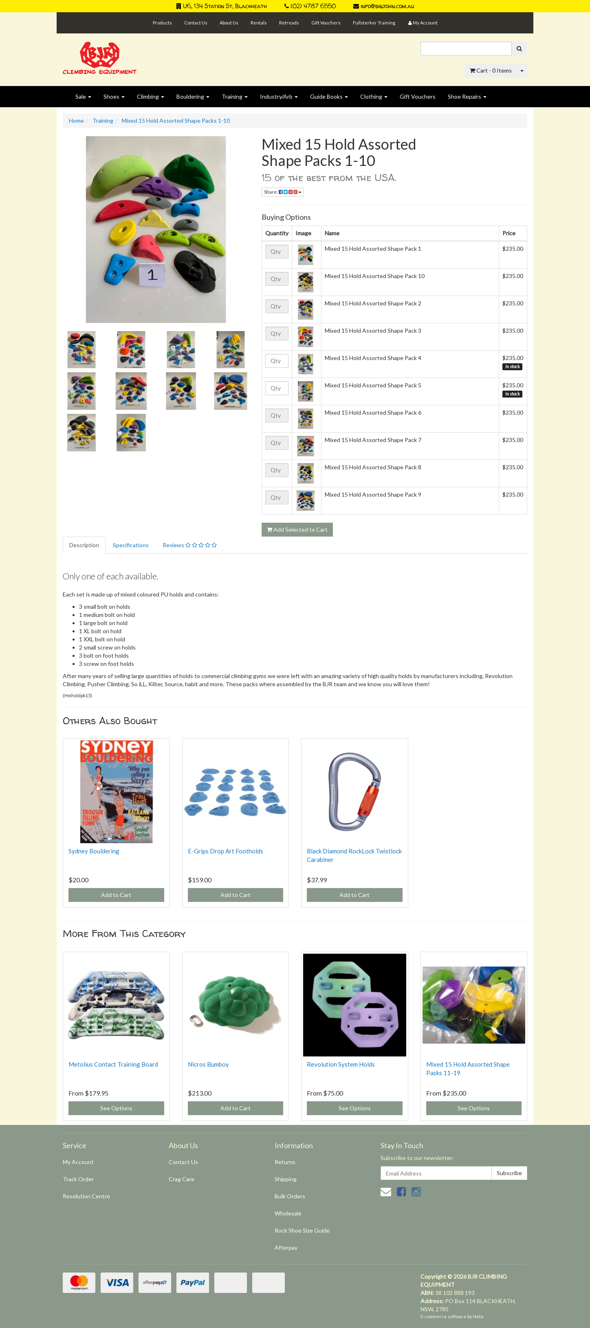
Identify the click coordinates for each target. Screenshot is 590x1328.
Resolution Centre (86, 1196)
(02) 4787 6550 (310, 6)
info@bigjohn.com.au (383, 6)
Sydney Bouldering (93, 851)
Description (84, 544)
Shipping (286, 1179)
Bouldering (192, 96)
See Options (116, 1108)
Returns (285, 1161)
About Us (229, 22)
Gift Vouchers (326, 22)
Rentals (259, 22)
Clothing (373, 96)
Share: (283, 192)
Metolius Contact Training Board (113, 1064)
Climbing (150, 96)
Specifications (131, 544)
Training (235, 96)
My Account (78, 1161)
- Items (491, 70)
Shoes (114, 96)
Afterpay (286, 1247)
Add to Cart (116, 894)
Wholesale (288, 1213)
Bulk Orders (290, 1196)
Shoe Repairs (467, 96)
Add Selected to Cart (297, 529)
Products (162, 22)
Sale (83, 96)
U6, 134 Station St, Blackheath (221, 6)
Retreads (289, 22)
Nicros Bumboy (208, 1064)
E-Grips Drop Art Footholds (225, 851)
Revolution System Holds (341, 1064)
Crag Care (181, 1179)
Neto (478, 1316)
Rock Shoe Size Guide (302, 1230)
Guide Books (329, 96)
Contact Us (195, 22)
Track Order (78, 1179)
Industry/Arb (279, 96)
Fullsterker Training (374, 22)
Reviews (190, 544)
